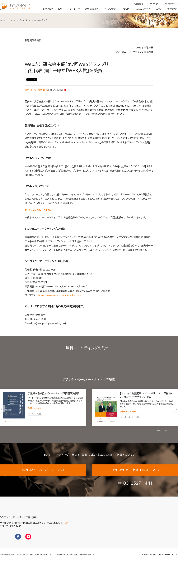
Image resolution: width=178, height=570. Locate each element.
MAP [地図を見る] (67, 528)
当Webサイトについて (88, 560)
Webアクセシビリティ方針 (67, 560)
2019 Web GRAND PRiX (38, 210)
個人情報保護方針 (7, 560)
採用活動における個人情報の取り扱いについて (35, 560)
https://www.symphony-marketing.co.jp (60, 295)
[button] (61, 9)
